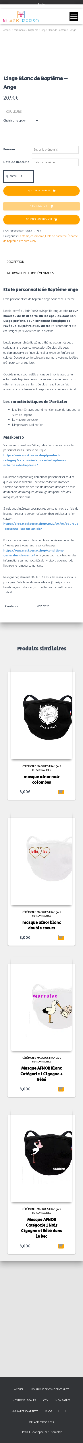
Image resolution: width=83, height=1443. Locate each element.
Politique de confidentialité (50, 1389)
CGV (45, 1400)
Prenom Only (27, 357)
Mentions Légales (24, 1400)
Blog (48, 1411)
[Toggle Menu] (73, 16)
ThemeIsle (55, 1432)
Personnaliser (38, 322)
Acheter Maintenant (39, 336)
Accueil (7, 30)
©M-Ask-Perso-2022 (41, 1422)
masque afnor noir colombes (42, 896)
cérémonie (20, 30)
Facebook (59, 1411)
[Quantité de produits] (23, 292)
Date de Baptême (16, 278)
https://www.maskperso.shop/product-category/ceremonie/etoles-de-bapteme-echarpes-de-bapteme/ (34, 576)
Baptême (33, 30)
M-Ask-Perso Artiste (25, 1411)
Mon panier (63, 1400)
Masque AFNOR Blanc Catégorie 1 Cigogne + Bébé (41, 1190)
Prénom (9, 266)
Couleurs (14, 228)
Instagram (65, 1411)
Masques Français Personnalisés (46, 885)
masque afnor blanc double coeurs (41, 1042)
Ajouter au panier (38, 307)
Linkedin (72, 1411)
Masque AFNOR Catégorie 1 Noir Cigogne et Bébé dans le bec (41, 1344)
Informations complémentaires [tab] (30, 389)
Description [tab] (15, 378)
